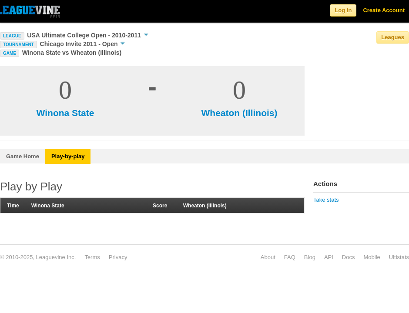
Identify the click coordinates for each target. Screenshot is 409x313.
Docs (348, 257)
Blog (309, 257)
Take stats (326, 199)
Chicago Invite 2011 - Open (82, 43)
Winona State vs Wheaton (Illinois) (72, 52)
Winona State (65, 113)
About (268, 257)
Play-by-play (68, 156)
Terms (92, 257)
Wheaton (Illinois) (239, 113)
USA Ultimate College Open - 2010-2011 (87, 35)
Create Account (384, 10)
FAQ (289, 257)
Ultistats (399, 257)
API (328, 257)
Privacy (118, 257)
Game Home (22, 156)
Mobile (371, 257)
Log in (343, 10)
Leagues (392, 37)
